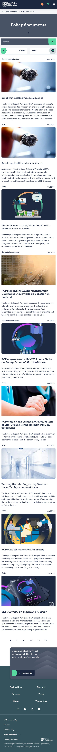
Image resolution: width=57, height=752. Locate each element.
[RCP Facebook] (24, 708)
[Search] (24, 41)
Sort (34, 50)
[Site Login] (42, 4)
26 (31, 640)
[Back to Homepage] (14, 4)
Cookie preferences (11, 740)
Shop (16, 701)
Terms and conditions (12, 735)
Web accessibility (10, 720)
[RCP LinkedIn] (32, 708)
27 (38, 640)
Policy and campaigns (9, 11)
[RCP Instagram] (17, 708)
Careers (16, 694)
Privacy (7, 725)
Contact (41, 687)
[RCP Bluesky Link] (39, 708)
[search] (52, 41)
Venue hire (41, 701)
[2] (46, 641)
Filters (13, 51)
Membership (22, 673)
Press (41, 694)
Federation (16, 687)
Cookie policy (9, 730)
